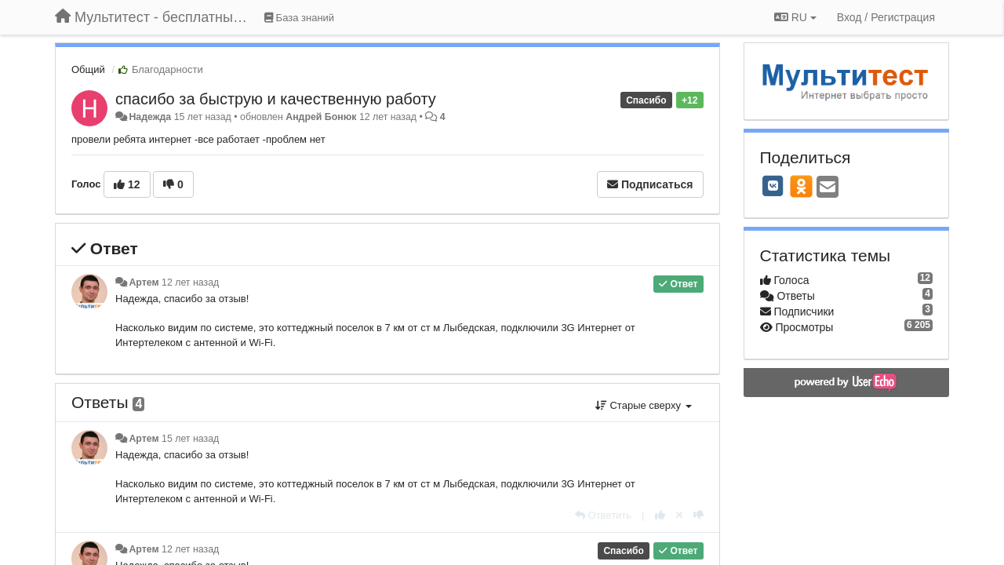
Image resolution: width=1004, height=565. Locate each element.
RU (795, 17)
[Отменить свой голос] (679, 515)
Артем (143, 282)
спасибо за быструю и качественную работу (275, 99)
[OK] (801, 186)
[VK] (773, 186)
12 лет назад (190, 282)
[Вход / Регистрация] (886, 17)
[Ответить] (603, 515)
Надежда (150, 116)
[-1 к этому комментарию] (698, 515)
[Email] (827, 188)
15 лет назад (190, 438)
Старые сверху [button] (643, 405)
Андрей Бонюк (321, 116)
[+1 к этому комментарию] (660, 515)
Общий (88, 69)
